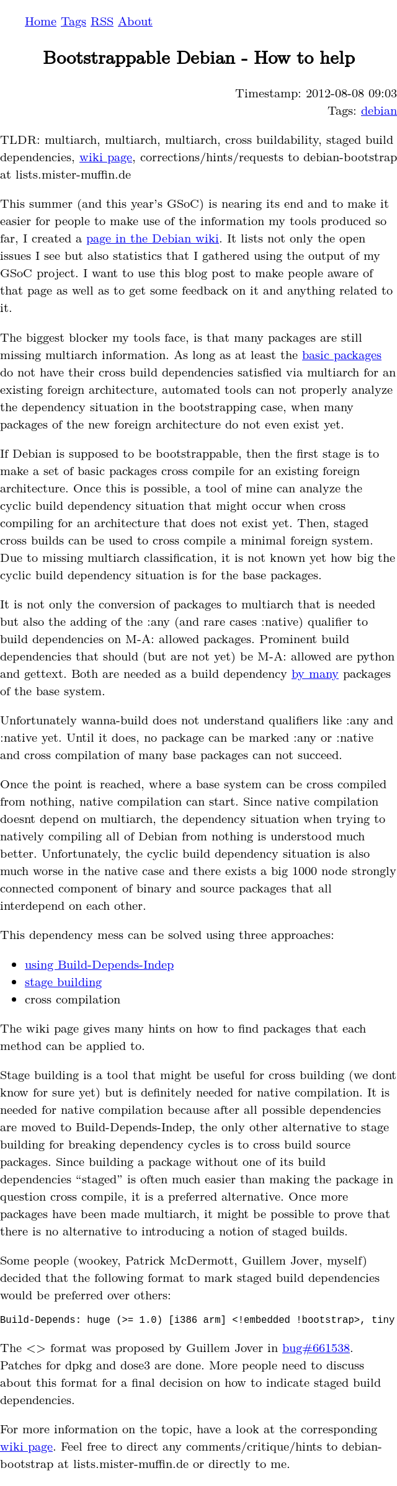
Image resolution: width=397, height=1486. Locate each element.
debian (379, 109)
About (135, 20)
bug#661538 (316, 1349)
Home (40, 20)
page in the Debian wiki (152, 237)
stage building (63, 981)
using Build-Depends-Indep (99, 963)
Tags (73, 20)
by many (315, 673)
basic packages (341, 354)
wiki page (105, 156)
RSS (102, 20)
